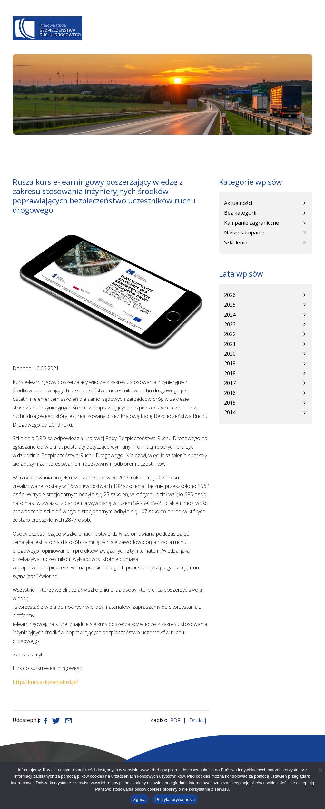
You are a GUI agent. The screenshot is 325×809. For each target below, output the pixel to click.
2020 (230, 353)
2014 (230, 412)
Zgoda (139, 799)
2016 (230, 393)
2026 (230, 295)
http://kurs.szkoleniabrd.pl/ (45, 682)
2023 (230, 324)
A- (191, 20)
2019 (230, 363)
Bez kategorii (240, 212)
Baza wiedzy (199, 37)
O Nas (99, 37)
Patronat (277, 37)
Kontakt (304, 37)
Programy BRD (162, 37)
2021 (230, 344)
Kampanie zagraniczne (251, 222)
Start (18, 147)
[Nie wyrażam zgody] (320, 770)
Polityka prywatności (175, 799)
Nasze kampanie (244, 232)
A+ (209, 20)
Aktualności (125, 37)
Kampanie (249, 37)
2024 (230, 314)
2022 (230, 334)
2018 (230, 373)
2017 (230, 383)
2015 (230, 402)
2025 (230, 304)
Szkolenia (235, 242)
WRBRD (226, 37)
